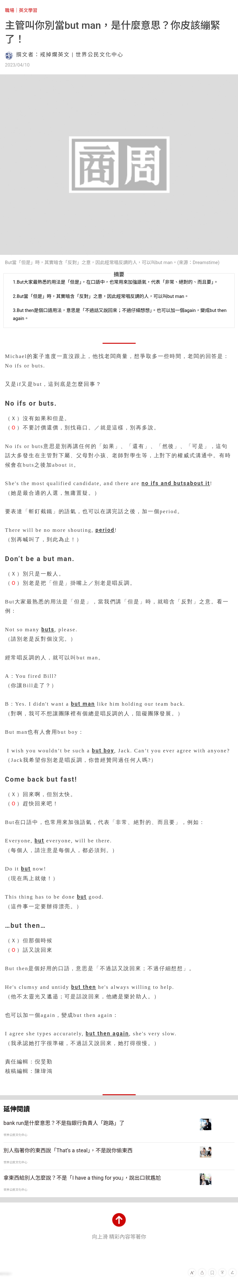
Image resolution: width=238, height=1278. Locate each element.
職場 (9, 10)
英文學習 (28, 10)
